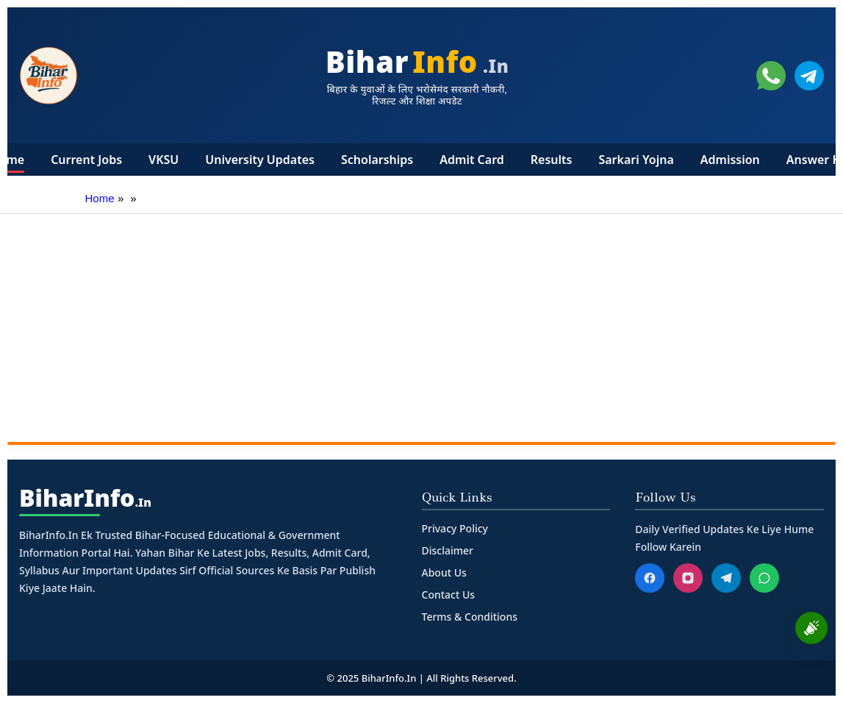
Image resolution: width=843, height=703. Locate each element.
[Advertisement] (421, 324)
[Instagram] (688, 578)
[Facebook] (649, 578)
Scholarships (377, 159)
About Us (444, 572)
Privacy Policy (455, 528)
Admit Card (472, 159)
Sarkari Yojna (635, 159)
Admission (730, 159)
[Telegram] (726, 578)
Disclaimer (447, 550)
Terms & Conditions (469, 617)
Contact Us (449, 595)
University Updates (260, 159)
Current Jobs (86, 159)
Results (552, 159)
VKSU (163, 159)
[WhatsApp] (764, 578)
